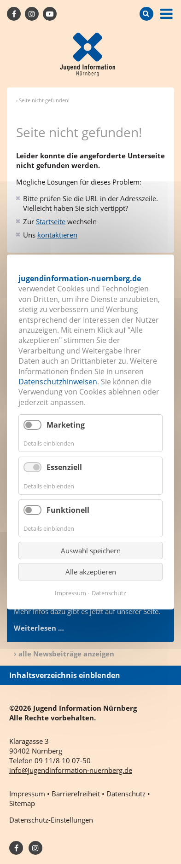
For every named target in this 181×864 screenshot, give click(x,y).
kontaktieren (57, 234)
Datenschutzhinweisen (57, 382)
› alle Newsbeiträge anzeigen (64, 653)
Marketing (66, 425)
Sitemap (22, 803)
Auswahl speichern (91, 550)
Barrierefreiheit (76, 793)
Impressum (70, 593)
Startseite (50, 221)
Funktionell (68, 510)
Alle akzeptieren (90, 571)
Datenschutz (109, 593)
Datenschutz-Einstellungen (51, 819)
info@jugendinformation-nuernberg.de (70, 770)
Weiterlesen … (39, 627)
